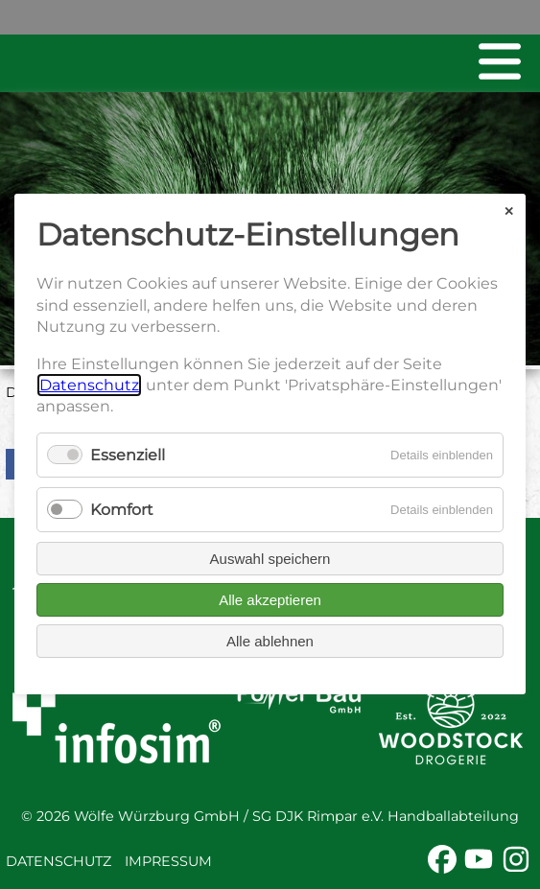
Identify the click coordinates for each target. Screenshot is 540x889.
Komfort (121, 510)
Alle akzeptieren (270, 601)
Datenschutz (58, 861)
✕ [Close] (509, 211)
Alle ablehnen (270, 642)
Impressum (168, 861)
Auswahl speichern (270, 559)
